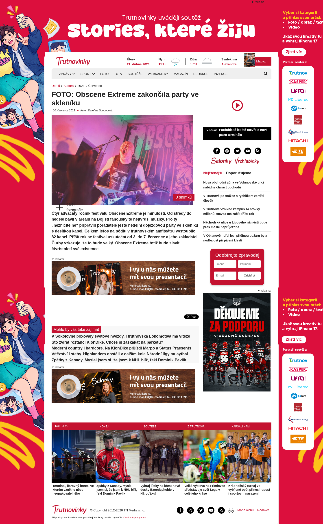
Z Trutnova (196, 426)
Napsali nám (240, 426)
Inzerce (220, 74)
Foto (104, 74)
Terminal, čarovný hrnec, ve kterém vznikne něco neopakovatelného (73, 489)
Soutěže (135, 74)
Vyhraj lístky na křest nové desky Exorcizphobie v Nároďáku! (160, 489)
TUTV (118, 74)
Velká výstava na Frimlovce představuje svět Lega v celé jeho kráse (204, 489)
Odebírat (249, 275)
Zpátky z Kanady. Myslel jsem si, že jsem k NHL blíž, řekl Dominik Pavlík (119, 360)
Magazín (262, 61)
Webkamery (158, 74)
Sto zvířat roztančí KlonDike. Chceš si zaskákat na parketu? (107, 342)
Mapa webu (245, 510)
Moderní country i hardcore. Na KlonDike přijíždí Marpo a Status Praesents (121, 348)
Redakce (201, 74)
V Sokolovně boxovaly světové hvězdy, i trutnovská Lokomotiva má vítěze (121, 336)
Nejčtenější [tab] (212, 173)
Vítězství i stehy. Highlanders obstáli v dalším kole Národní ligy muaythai (120, 354)
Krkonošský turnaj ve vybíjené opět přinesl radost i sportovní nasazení (249, 489)
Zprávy (65, 74)
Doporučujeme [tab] (238, 173)
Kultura (69, 86)
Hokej (104, 426)
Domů (56, 86)
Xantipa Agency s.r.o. (135, 517)
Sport (85, 74)
